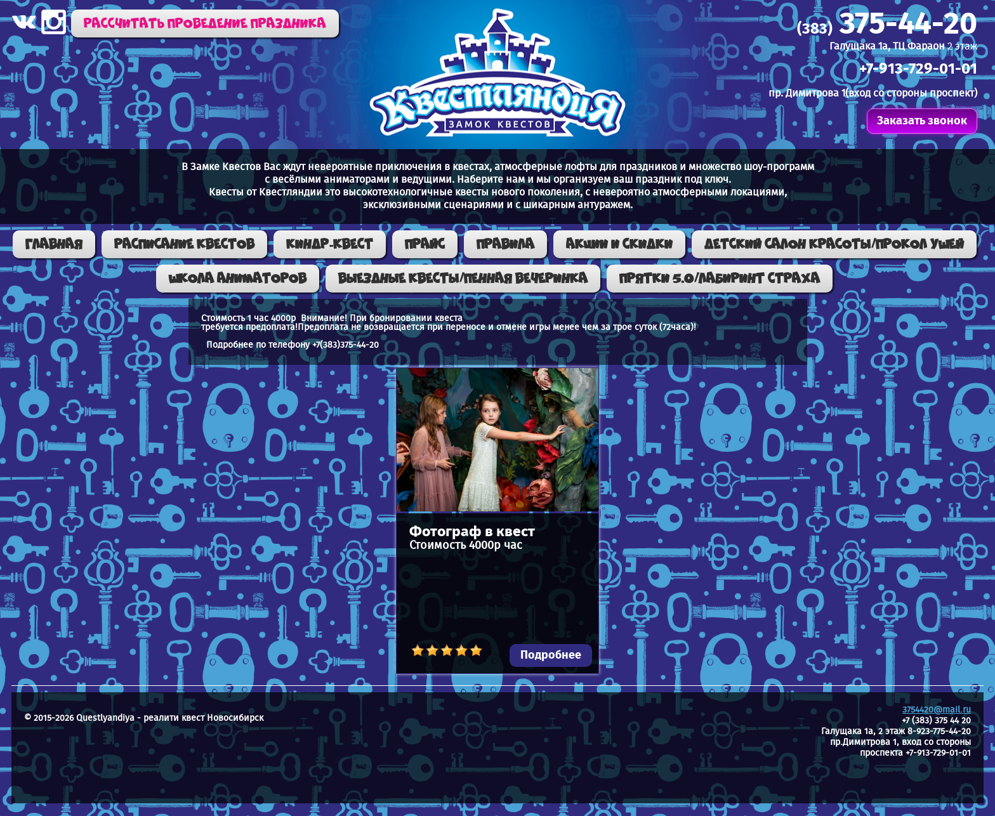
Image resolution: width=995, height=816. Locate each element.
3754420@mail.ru (936, 710)
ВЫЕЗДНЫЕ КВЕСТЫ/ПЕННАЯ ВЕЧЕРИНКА (463, 278)
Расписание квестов (184, 244)
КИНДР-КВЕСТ (329, 244)
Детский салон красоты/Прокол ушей (834, 244)
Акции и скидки (619, 244)
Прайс (425, 244)
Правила (505, 244)
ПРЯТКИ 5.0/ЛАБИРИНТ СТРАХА (719, 278)
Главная (53, 244)
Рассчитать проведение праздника (205, 23)
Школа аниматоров (237, 278)
